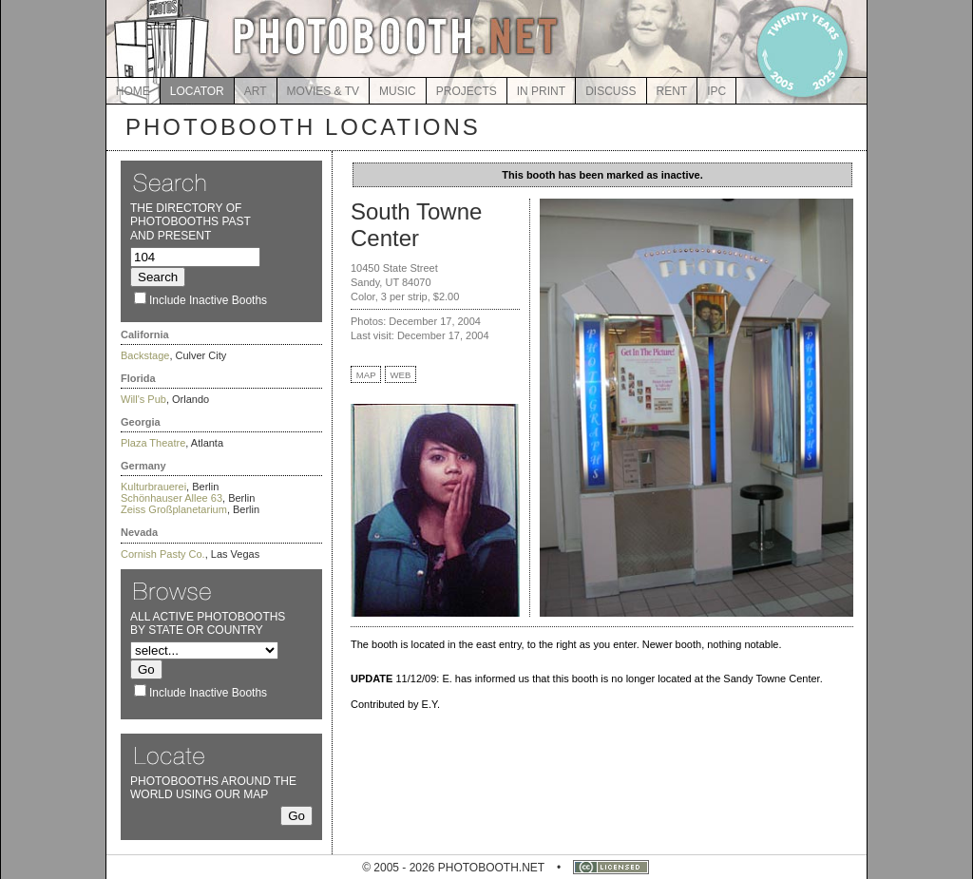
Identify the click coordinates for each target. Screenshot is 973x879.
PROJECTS (466, 91)
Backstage (145, 355)
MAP (366, 375)
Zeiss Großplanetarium (174, 509)
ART (255, 91)
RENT (672, 91)
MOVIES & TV (323, 91)
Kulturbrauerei (153, 486)
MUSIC (397, 91)
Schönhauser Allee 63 (171, 498)
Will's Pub (143, 399)
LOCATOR (197, 91)
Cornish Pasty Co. (163, 554)
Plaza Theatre (153, 443)
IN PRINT (541, 91)
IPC (716, 91)
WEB (401, 375)
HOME (133, 91)
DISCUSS (610, 91)
